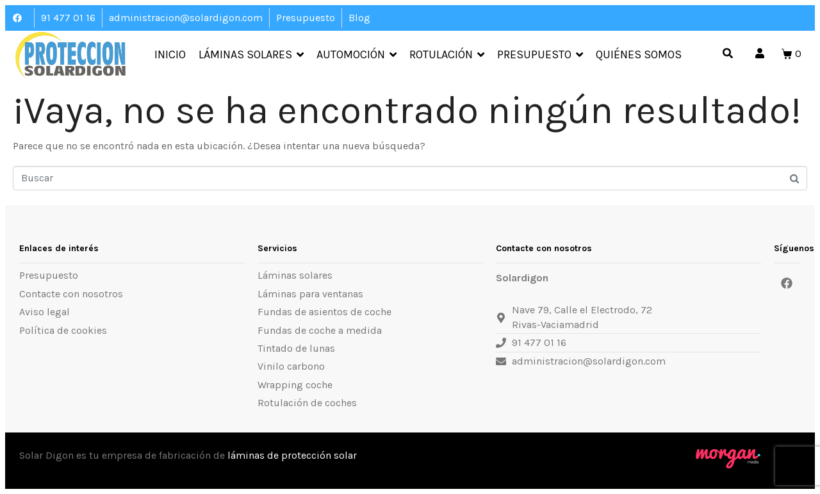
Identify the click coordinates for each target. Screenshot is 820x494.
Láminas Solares (251, 55)
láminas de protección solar (292, 455)
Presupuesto (540, 55)
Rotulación (446, 55)
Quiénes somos (639, 55)
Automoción (356, 55)
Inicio (170, 55)
